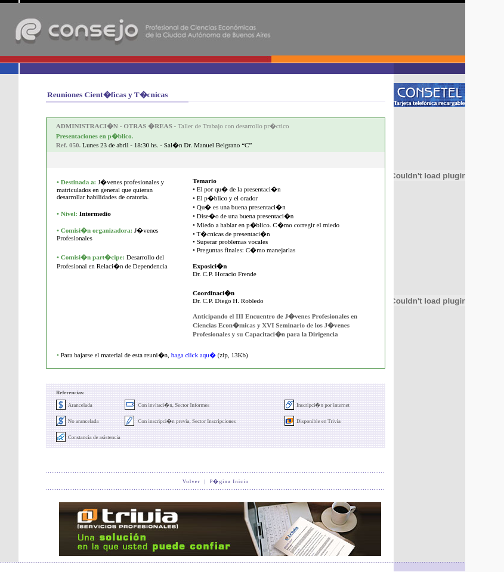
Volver (191, 481)
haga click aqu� (193, 354)
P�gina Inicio (229, 481)
